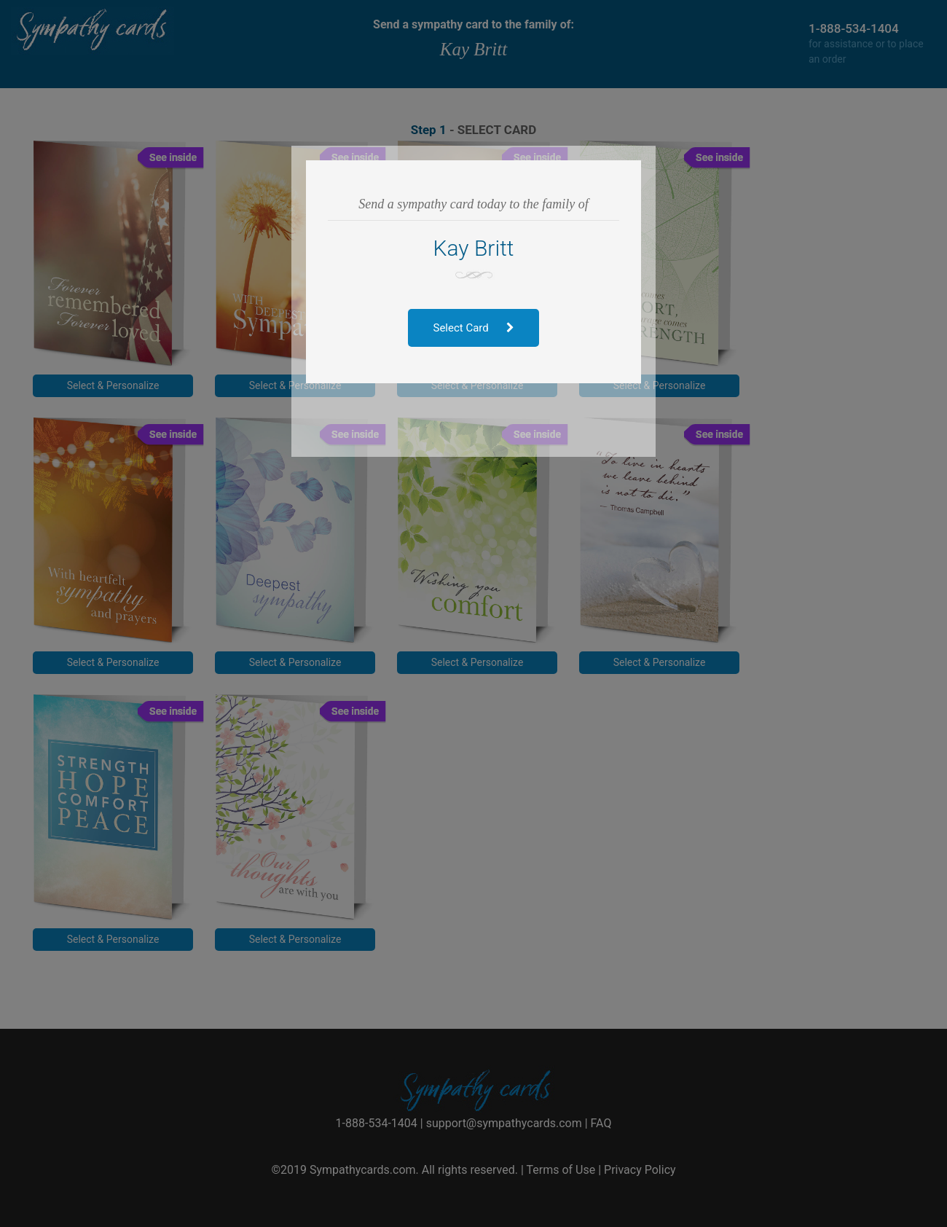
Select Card (473, 327)
